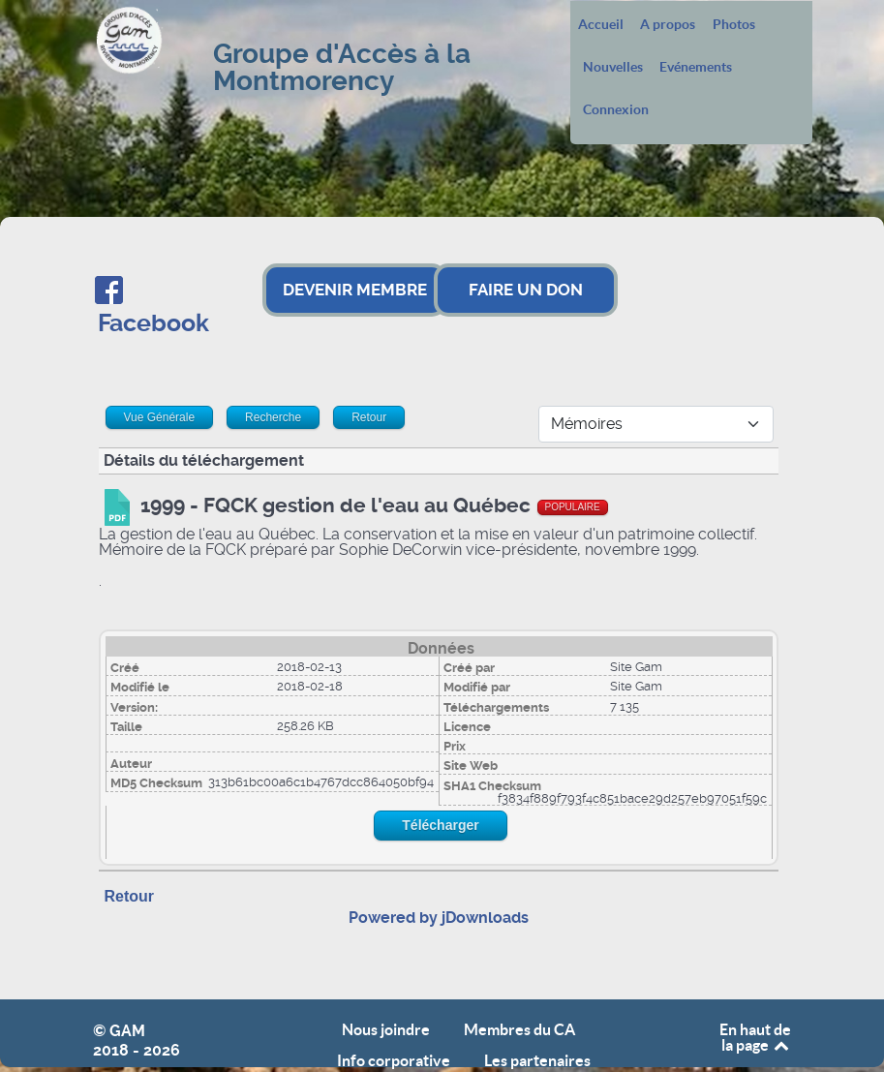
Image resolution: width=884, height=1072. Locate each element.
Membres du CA (519, 1030)
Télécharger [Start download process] (440, 825)
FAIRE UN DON (526, 289)
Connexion (616, 110)
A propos (667, 25)
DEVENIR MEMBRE (355, 289)
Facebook (153, 323)
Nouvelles (613, 68)
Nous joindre (386, 1030)
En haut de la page (755, 1037)
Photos (734, 25)
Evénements (695, 68)
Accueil (601, 25)
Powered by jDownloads (439, 917)
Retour (130, 896)
